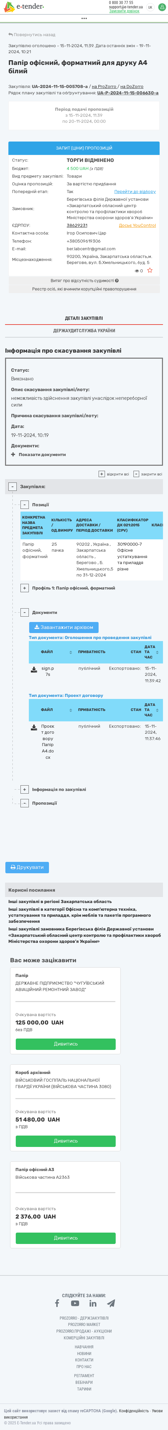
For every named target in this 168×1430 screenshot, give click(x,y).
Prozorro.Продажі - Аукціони (84, 1331)
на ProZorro (104, 86)
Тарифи (84, 1389)
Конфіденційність (134, 1411)
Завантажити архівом (64, 627)
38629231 (77, 225)
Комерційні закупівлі (84, 1338)
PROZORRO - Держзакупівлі (84, 1318)
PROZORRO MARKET (84, 1324)
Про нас (84, 1366)
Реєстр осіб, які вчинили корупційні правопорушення (84, 289)
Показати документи (38, 454)
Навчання (84, 1347)
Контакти (84, 1360)
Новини (84, 1353)
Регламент (84, 1375)
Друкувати (27, 867)
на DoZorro (132, 86)
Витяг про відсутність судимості (84, 280)
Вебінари (84, 1382)
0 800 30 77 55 (118, 2)
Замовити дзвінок (121, 11)
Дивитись (66, 1044)
